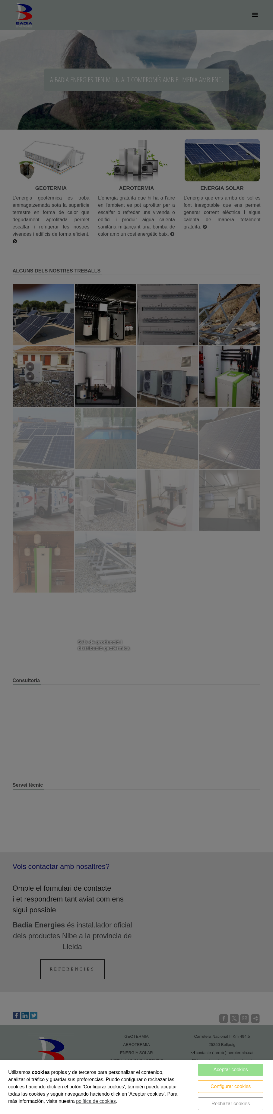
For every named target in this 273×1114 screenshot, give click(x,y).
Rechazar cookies (230, 1103)
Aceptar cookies (231, 1069)
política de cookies (96, 1101)
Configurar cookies (231, 1086)
